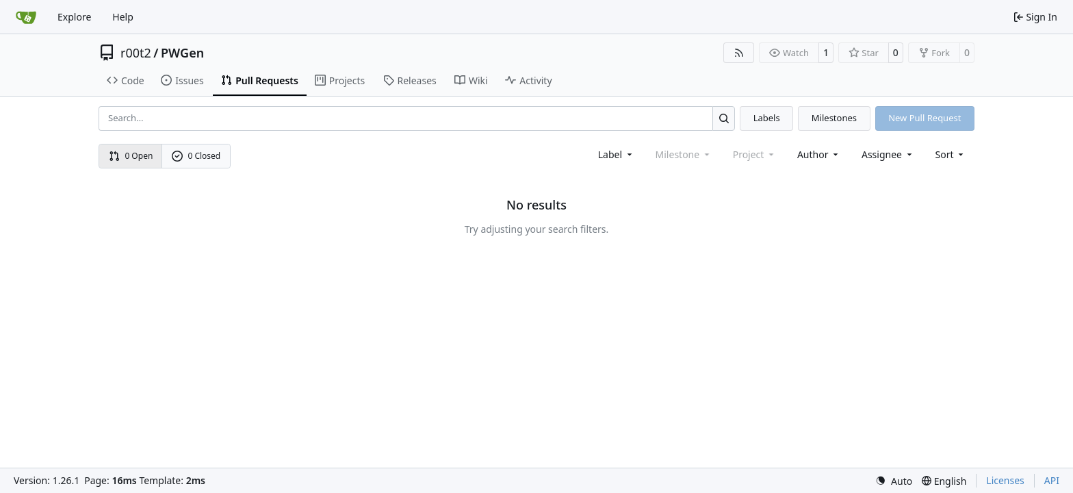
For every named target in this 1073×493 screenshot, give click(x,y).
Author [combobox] (818, 154)
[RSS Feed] (739, 52)
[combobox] (616, 154)
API (1051, 480)
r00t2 (135, 53)
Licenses (1005, 480)
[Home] (26, 17)
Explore (74, 16)
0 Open (131, 156)
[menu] (951, 154)
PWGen (182, 53)
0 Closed (196, 156)
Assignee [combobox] (888, 154)
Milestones (834, 118)
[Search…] (723, 118)
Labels (766, 118)
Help (122, 16)
